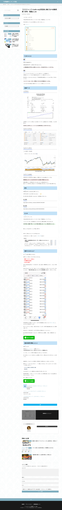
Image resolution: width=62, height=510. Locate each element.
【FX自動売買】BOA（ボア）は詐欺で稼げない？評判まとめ (34, 399)
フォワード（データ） (31, 38)
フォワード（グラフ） (31, 40)
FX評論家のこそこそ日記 (10, 1)
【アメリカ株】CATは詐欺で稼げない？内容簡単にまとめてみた (45, 450)
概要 (28, 31)
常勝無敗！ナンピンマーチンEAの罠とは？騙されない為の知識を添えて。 (15, 48)
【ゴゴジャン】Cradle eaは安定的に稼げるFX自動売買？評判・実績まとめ (20, 4)
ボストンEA (52, 325)
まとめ (28, 48)
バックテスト (29, 36)
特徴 (28, 33)
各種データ (28, 35)
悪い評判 (29, 47)
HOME (5, 4)
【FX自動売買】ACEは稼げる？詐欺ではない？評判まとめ (37, 388)
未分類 (8, 4)
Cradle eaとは (29, 30)
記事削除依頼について (37, 507)
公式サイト (28, 24)
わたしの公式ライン (30, 351)
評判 (27, 43)
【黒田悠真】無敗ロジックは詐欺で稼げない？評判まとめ (43, 457)
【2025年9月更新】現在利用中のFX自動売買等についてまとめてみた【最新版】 (15, 42)
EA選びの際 (39, 238)
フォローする (47, 417)
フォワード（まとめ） (31, 42)
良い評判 (29, 45)
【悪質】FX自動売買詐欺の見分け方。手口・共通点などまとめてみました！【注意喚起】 (36, 243)
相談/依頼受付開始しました (31, 52)
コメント (23, 470)
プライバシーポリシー (29, 507)
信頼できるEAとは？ (30, 50)
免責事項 (22, 507)
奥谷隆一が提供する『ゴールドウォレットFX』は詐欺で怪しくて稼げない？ (45, 444)
